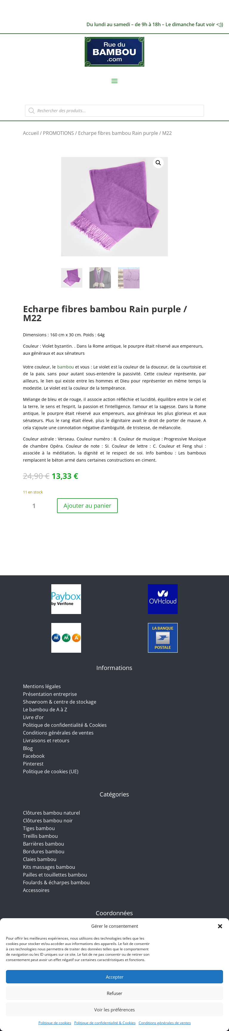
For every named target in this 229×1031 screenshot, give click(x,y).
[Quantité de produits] (36, 506)
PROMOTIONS (58, 133)
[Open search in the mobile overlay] (114, 111)
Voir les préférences (114, 1010)
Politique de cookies (54, 1022)
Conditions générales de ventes (165, 1022)
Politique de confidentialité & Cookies (105, 1022)
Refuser (114, 993)
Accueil (31, 133)
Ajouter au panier (87, 506)
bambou (65, 367)
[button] (220, 926)
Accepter (114, 977)
